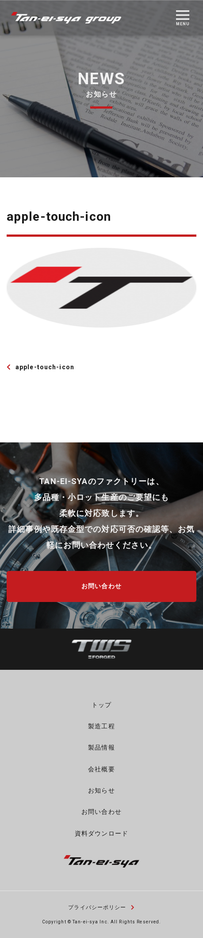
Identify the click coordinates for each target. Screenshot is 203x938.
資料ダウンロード (101, 833)
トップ (101, 704)
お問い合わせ (101, 586)
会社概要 (101, 769)
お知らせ (101, 790)
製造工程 (101, 726)
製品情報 (101, 747)
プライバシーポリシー (101, 907)
